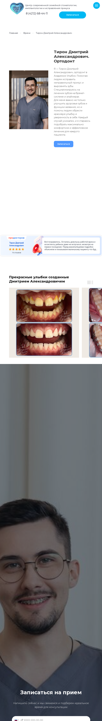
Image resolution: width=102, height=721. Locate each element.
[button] (72, 14)
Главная (13, 33)
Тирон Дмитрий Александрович (54, 33)
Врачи (26, 33)
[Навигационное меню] (96, 5)
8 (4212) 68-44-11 (37, 13)
